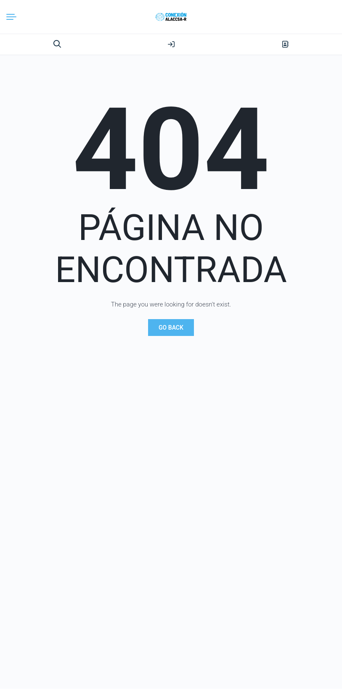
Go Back (171, 327)
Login (171, 44)
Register (285, 44)
